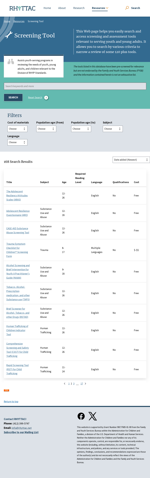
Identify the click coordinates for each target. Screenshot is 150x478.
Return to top (11, 401)
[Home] (22, 8)
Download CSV (6, 391)
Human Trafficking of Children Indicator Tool (17, 330)
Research (79, 8)
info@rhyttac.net (22, 428)
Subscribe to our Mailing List (21, 432)
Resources (18, 21)
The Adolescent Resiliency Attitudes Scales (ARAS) (17, 195)
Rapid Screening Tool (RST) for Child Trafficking (17, 369)
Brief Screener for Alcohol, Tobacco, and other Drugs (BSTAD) (17, 313)
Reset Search (35, 97)
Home (47, 8)
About (62, 8)
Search (135, 8)
